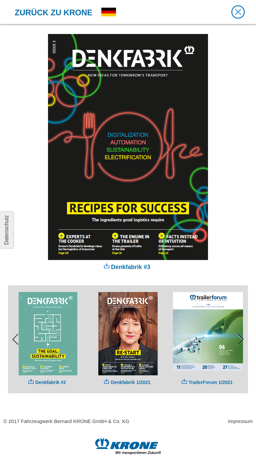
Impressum (240, 421)
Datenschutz (6, 230)
